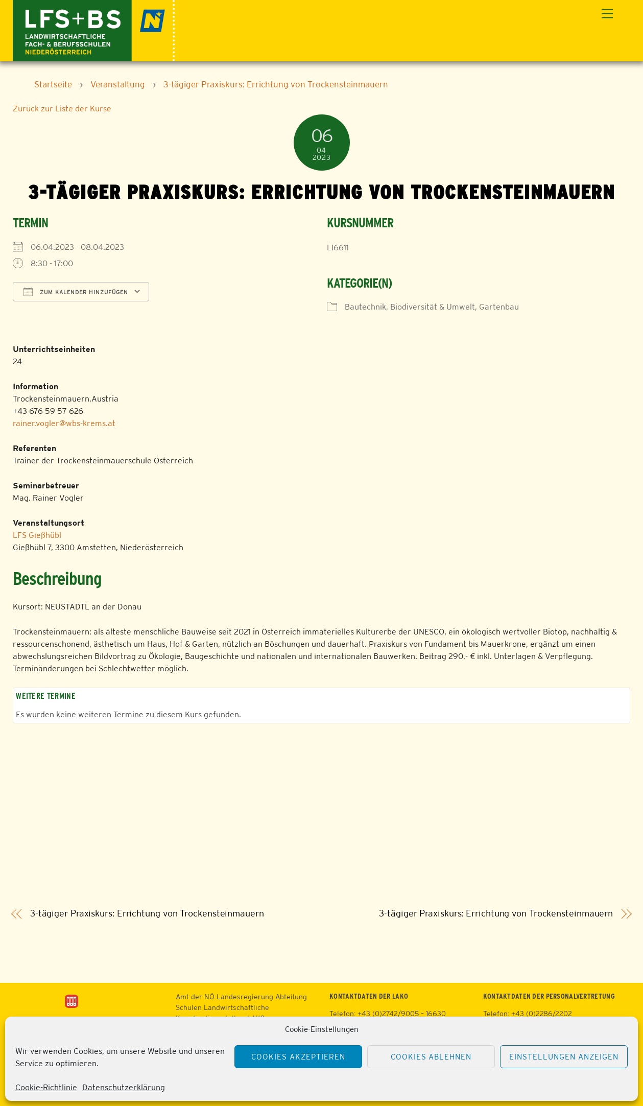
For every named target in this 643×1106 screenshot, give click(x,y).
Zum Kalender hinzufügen (75, 291)
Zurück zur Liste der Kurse (62, 108)
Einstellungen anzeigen (563, 1056)
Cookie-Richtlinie (46, 1087)
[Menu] (607, 14)
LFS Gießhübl (37, 535)
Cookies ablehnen (431, 1056)
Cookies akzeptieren (298, 1056)
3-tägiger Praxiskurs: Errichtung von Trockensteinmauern (147, 913)
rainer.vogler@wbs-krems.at (64, 423)
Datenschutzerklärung (123, 1087)
